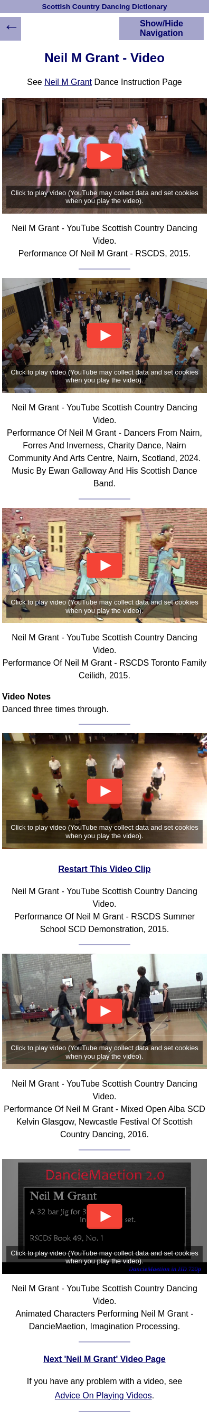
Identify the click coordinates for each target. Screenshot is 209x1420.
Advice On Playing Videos (103, 1395)
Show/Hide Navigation (161, 28)
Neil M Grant (68, 82)
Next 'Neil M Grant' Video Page (104, 1359)
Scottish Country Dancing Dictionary (104, 7)
